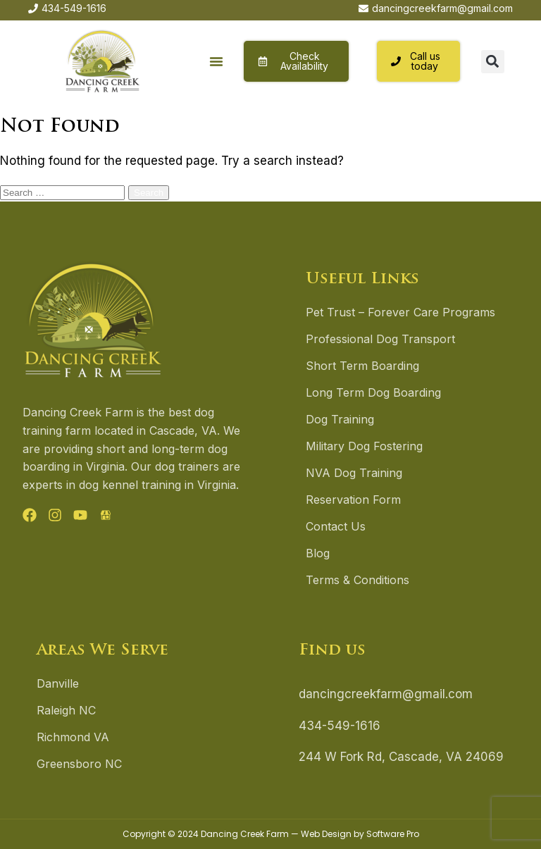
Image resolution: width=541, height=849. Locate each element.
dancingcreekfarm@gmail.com (386, 694)
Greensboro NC (79, 764)
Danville (58, 683)
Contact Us (336, 526)
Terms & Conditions (357, 580)
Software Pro (392, 834)
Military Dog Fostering (364, 446)
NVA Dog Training (354, 473)
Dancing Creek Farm (245, 834)
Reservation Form (353, 499)
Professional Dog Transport (380, 339)
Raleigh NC (66, 710)
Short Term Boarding (362, 366)
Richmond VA (73, 737)
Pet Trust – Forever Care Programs (400, 312)
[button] (217, 62)
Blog (318, 553)
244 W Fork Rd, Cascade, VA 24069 (401, 757)
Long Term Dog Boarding (373, 392)
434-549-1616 (339, 726)
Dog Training (340, 419)
